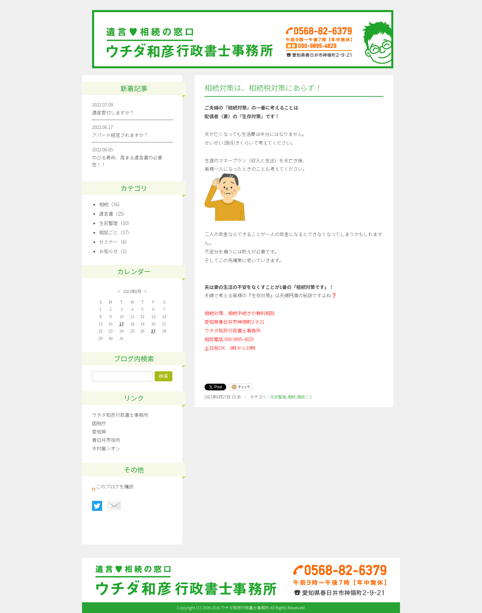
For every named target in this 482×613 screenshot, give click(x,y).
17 (121, 323)
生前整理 (278, 396)
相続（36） (111, 204)
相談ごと (305, 396)
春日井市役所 (106, 440)
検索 (163, 376)
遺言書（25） (113, 213)
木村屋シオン (106, 448)
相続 (292, 396)
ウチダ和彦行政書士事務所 (120, 414)
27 (153, 330)
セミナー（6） (114, 241)
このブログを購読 (115, 486)
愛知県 (99, 431)
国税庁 (99, 423)
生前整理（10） (115, 223)
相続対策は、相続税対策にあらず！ (263, 87)
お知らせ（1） (114, 251)
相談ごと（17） (115, 232)
